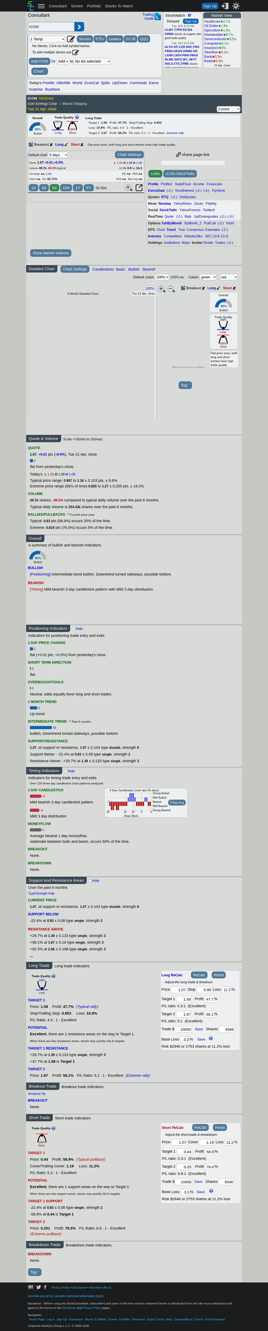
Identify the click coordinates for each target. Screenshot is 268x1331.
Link (49, 174)
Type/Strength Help (41, 893)
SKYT (193, 60)
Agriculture (212, 30)
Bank (208, 56)
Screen (77, 6)
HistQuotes (187, 197)
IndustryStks (193, 236)
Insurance (211, 48)
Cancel (198, 1319)
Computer (211, 43)
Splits (105, 82)
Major (186, 242)
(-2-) (169, 190)
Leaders (115, 39)
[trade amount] (183, 1029)
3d (44, 187)
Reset (219, 975)
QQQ (144, 39)
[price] (179, 990)
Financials (214, 184)
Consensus (195, 229)
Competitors (173, 236)
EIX (190, 30)
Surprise (36, 89)
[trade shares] (226, 1029)
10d (66, 187)
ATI (176, 47)
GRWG (187, 51)
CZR (182, 47)
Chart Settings (129, 154)
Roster (208, 242)
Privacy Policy (61, 1288)
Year (181, 229)
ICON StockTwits (180, 173)
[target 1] (184, 1152)
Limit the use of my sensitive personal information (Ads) (65, 1296)
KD (195, 51)
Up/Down (120, 82)
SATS (178, 60)
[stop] (204, 990)
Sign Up (210, 6)
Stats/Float (183, 184)
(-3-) (206, 190)
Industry (154, 236)
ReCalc (199, 975)
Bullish (133, 269)
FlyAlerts (218, 190)
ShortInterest (184, 190)
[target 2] (184, 1014)
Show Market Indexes (51, 253)
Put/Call (210, 223)
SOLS (169, 64)
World (77, 82)
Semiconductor (215, 39)
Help (169, 1319)
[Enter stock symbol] (51, 26)
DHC (189, 47)
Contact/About (183, 1319)
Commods (138, 82)
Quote (169, 216)
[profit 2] (209, 1014)
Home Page (37, 1319)
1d (33, 187)
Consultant (58, 6)
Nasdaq (164, 203)
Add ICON (39, 61)
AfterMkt (63, 82)
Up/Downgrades (206, 216)
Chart (40, 71)
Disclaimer (79, 1288)
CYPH (178, 30)
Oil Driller (211, 26)
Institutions (172, 242)
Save (199, 1029)
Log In (50, 1319)
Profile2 (166, 184)
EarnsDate (156, 190)
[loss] (227, 990)
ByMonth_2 (192, 223)
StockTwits (168, 210)
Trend (171, 229)
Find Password (215, 1319)
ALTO (169, 47)
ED (185, 30)
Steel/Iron (211, 52)
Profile (153, 184)
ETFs (100, 39)
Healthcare (212, 21)
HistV (230, 223)
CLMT (169, 30)
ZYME (184, 64)
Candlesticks (103, 269)
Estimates (212, 229)
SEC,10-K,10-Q (216, 236)
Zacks (198, 203)
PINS (185, 55)
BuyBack (52, 89)
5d (54, 187)
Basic (120, 269)
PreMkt (48, 82)
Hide (79, 629)
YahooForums (189, 210)
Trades (220, 242)
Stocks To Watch (119, 6)
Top (185, 385)
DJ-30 (130, 39)
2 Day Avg (177, 802)
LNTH (178, 55)
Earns (154, 82)
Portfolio (94, 6)
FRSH (169, 51)
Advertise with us (100, 1288)
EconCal (91, 82)
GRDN (169, 34)
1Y (77, 187)
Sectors (85, 39)
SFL (185, 60)
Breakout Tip (36, 1094)
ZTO (177, 64)
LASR (169, 55)
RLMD (169, 60)
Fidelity (211, 203)
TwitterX (209, 210)
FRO (196, 47)
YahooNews (182, 203)
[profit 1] (209, 999)
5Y (88, 187)
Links (155, 173)
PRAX (194, 55)
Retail (208, 61)
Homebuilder (213, 34)
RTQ (164, 197)
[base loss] (185, 1039)
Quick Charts (155, 1319)
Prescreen (138, 1319)
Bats (188, 216)
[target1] (184, 999)
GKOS (178, 51)
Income (198, 184)
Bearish (149, 269)
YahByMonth (171, 223)
